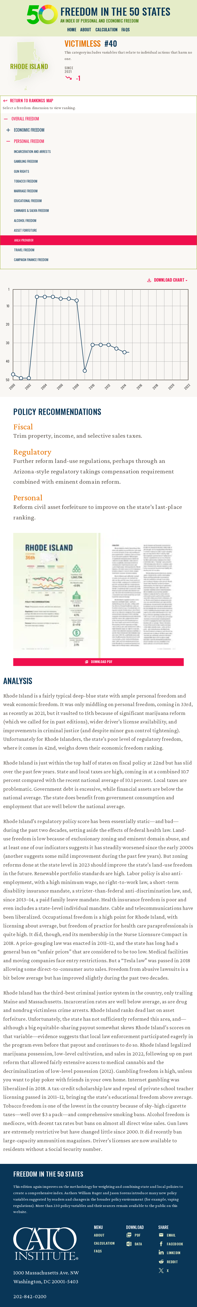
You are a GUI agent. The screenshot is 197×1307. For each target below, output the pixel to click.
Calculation (106, 30)
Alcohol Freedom (25, 220)
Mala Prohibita (23, 240)
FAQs (125, 30)
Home (71, 30)
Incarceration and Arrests (32, 151)
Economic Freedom (29, 130)
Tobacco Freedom (25, 181)
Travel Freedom (24, 250)
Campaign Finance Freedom (31, 259)
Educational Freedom (28, 200)
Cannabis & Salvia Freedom (31, 210)
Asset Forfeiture (25, 230)
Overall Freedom (25, 119)
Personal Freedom (29, 141)
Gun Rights (21, 171)
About (86, 30)
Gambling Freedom (26, 161)
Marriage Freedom (26, 191)
